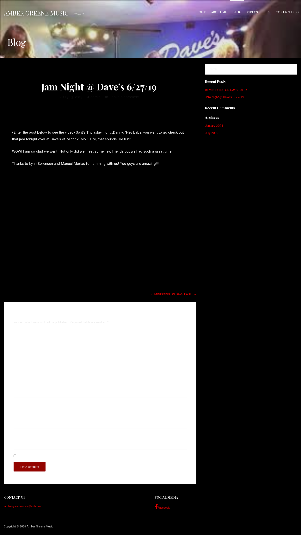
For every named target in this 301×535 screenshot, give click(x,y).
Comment (22, 333)
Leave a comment (124, 97)
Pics (266, 12)
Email (19, 415)
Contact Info (287, 12)
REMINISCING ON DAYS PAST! (226, 90)
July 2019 (211, 133)
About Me (219, 12)
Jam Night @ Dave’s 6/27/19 (224, 97)
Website (19, 436)
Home (201, 12)
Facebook (162, 506)
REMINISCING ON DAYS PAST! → (173, 294)
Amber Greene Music (36, 13)
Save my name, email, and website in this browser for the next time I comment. (75, 455)
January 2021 (214, 126)
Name (19, 394)
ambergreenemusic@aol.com (22, 506)
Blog (236, 12)
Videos (252, 12)
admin (95, 97)
